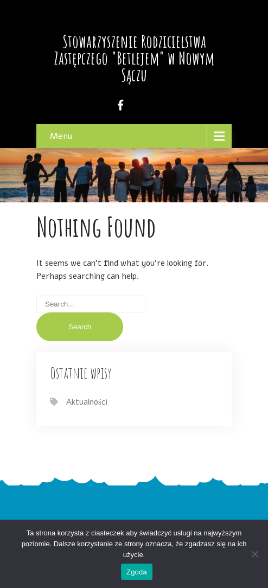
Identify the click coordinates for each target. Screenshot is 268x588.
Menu (61, 136)
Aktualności (86, 402)
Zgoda (136, 572)
